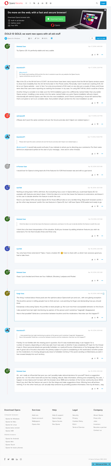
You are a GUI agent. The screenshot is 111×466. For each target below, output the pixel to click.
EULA (74, 424)
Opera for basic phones (14, 448)
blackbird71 (21, 67)
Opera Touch (10, 444)
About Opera (98, 415)
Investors (97, 424)
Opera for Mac (11, 422)
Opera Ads (36, 424)
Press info (97, 418)
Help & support (57, 415)
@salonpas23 (22, 147)
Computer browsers (11, 415)
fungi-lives (20, 293)
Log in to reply (101, 38)
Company (98, 410)
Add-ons (35, 415)
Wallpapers (36, 421)
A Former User (22, 166)
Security (75, 415)
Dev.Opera (56, 424)
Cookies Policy (78, 421)
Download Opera (57, 19)
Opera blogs (56, 418)
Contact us (98, 430)
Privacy (75, 418)
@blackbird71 (23, 72)
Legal (75, 410)
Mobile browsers (10, 435)
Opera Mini (10, 441)
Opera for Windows (14, 38)
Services (36, 410)
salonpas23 (21, 116)
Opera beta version (13, 428)
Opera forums (57, 421)
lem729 (19, 188)
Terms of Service (78, 427)
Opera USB (10, 431)
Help (54, 410)
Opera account (37, 418)
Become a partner (100, 427)
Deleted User (21, 46)
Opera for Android (12, 438)
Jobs (95, 421)
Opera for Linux (11, 425)
